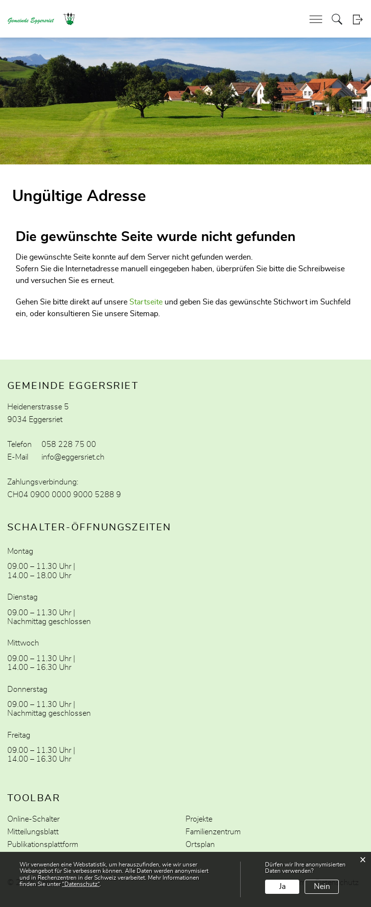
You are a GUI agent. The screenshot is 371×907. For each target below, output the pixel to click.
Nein (322, 886)
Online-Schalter (33, 819)
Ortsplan (200, 844)
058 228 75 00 (68, 444)
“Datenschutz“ (81, 884)
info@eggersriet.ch (72, 457)
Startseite (146, 302)
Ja (282, 886)
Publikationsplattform (42, 844)
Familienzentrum (213, 832)
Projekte (199, 819)
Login (357, 19)
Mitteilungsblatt (33, 832)
